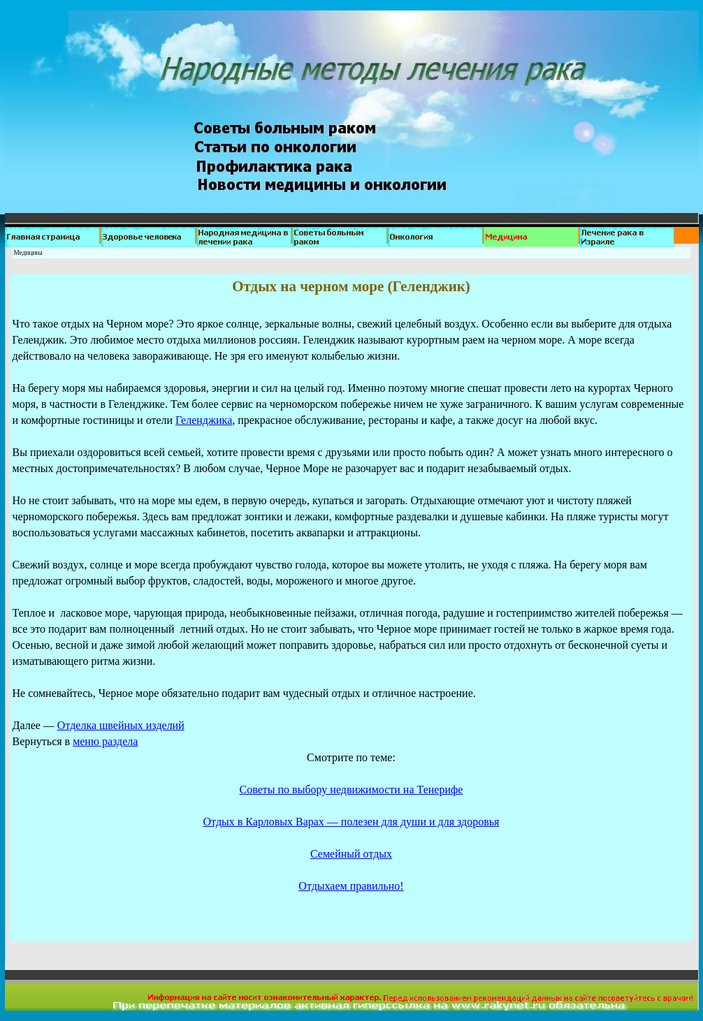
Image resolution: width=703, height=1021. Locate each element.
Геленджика (203, 420)
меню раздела (105, 741)
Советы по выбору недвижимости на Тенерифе (351, 789)
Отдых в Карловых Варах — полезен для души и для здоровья (351, 822)
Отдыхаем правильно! (350, 886)
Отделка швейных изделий (120, 725)
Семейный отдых (351, 854)
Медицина (28, 252)
